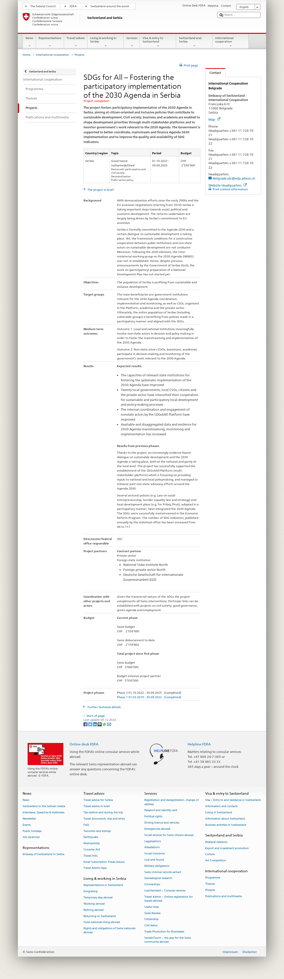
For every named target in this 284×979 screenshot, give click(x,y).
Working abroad (94, 903)
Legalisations (152, 841)
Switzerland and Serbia (194, 42)
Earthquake (90, 837)
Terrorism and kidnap (97, 831)
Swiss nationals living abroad (101, 922)
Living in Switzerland (218, 812)
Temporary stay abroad (98, 897)
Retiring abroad (93, 910)
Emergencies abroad (157, 829)
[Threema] (100, 724)
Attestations (152, 847)
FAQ (86, 825)
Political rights (153, 816)
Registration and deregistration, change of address (171, 802)
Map (214, 119)
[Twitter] (90, 724)
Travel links (90, 855)
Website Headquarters (227, 185)
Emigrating (90, 891)
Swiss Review (152, 913)
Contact (213, 73)
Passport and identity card (160, 810)
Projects (210, 890)
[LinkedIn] (95, 724)
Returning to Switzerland (99, 916)
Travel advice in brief (96, 806)
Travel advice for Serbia (98, 800)
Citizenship (151, 919)
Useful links (151, 907)
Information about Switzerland (225, 818)
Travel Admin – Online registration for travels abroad (168, 898)
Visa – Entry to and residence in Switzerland (233, 800)
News (29, 42)
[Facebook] (85, 724)
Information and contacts (221, 806)
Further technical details (104, 707)
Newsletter (29, 818)
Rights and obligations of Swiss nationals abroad (109, 930)
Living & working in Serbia (105, 42)
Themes (210, 883)
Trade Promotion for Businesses (164, 931)
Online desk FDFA (84, 744)
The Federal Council (43, 6)
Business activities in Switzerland (225, 825)
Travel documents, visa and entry (104, 818)
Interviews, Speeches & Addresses (43, 812)
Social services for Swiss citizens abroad (169, 835)
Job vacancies (31, 837)
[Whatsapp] (104, 724)
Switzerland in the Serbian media (44, 806)
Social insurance (154, 853)
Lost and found (154, 859)
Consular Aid (91, 849)
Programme (212, 878)
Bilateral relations (216, 842)
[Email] (109, 724)
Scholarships (152, 884)
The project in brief (100, 190)
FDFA (73, 6)
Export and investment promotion (227, 848)
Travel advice (75, 42)
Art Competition (215, 860)
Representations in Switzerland (103, 885)
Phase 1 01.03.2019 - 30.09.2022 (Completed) (149, 697)
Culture (210, 854)
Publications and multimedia (223, 896)
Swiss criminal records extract (162, 872)
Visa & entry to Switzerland (158, 42)
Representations (50, 42)
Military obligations (156, 866)
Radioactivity (91, 843)
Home (26, 54)
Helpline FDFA (199, 744)
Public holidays (32, 831)
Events (27, 825)
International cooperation (230, 42)
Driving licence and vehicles (161, 822)
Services (132, 42)
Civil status (151, 925)
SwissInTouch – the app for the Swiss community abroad (167, 939)
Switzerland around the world (109, 6)
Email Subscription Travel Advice (103, 862)
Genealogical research (158, 878)
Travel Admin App (95, 868)
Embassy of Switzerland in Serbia (43, 854)
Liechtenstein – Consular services (164, 890)
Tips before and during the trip (103, 812)
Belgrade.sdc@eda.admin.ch (234, 178)
